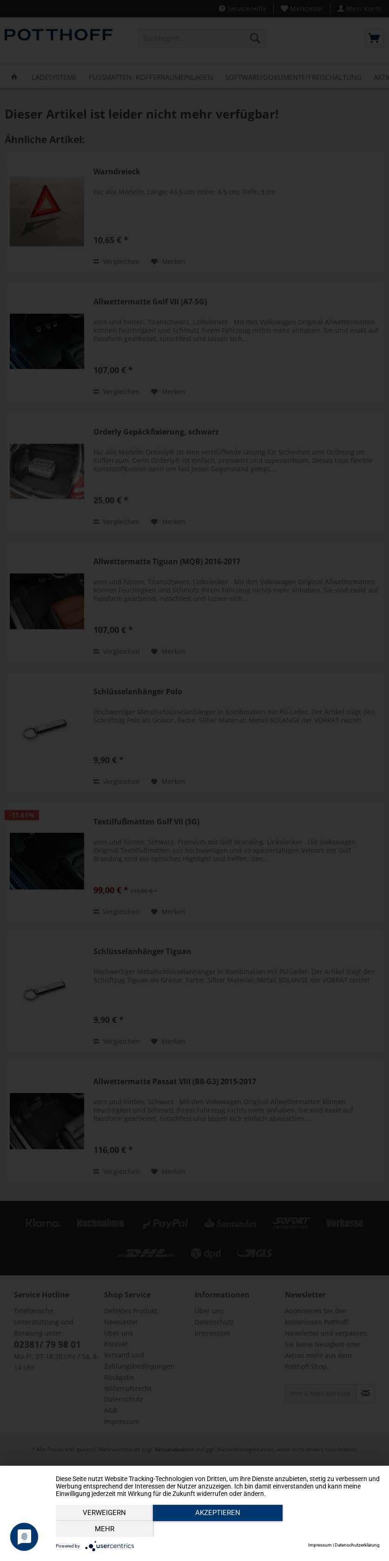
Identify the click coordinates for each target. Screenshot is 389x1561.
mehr (331, 1529)
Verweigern (104, 1529)
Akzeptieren (217, 1529)
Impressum (320, 1545)
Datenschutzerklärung (357, 1545)
